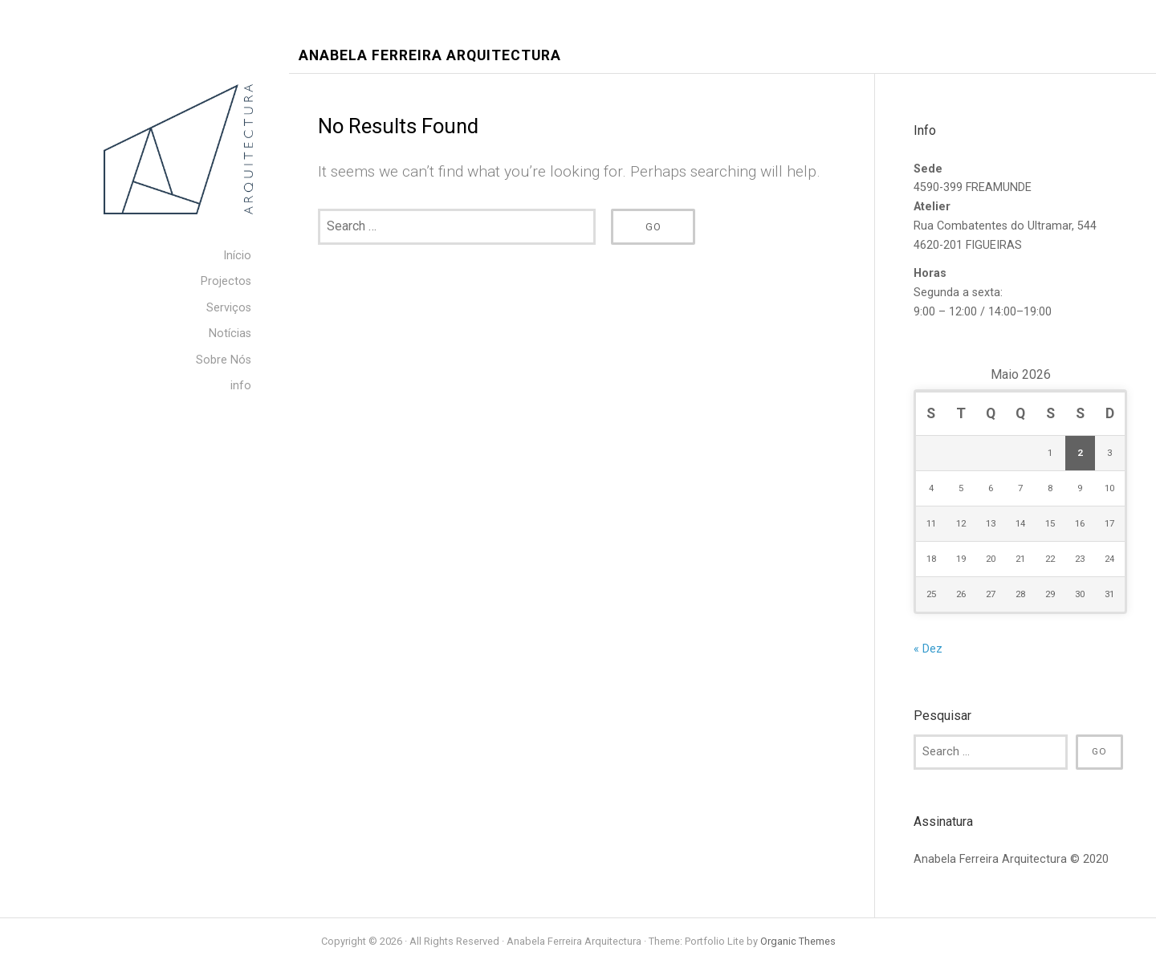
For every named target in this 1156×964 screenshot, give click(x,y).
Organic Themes (798, 941)
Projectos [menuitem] (226, 281)
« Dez (928, 649)
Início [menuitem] (237, 255)
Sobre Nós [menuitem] (223, 360)
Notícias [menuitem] (230, 333)
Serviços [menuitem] (228, 308)
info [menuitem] (240, 386)
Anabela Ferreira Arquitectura (430, 55)
